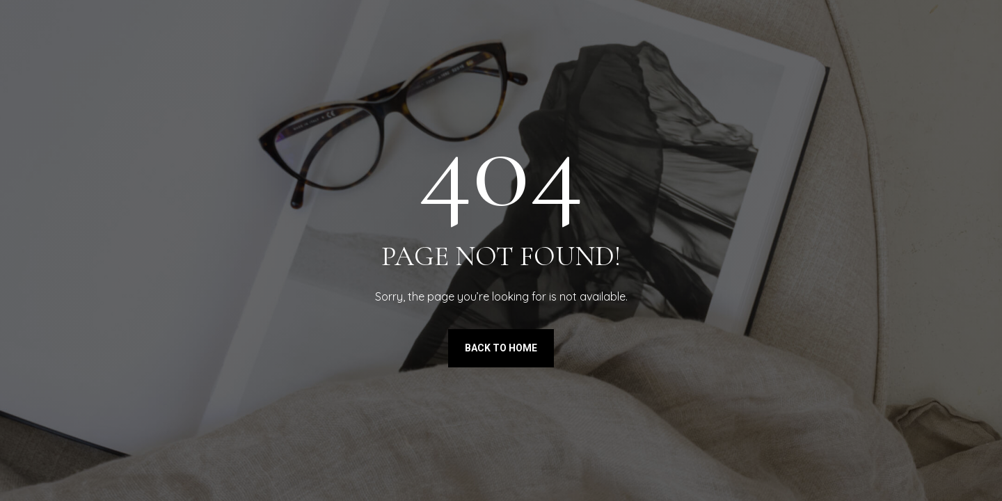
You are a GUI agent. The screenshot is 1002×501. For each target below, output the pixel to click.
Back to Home (501, 347)
